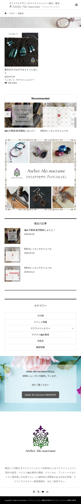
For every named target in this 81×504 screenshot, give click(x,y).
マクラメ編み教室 (40, 334)
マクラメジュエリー (40, 328)
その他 (40, 315)
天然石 (40, 341)
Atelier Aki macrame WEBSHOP (40, 395)
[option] (23, 117)
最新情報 (40, 347)
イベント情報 (40, 322)
